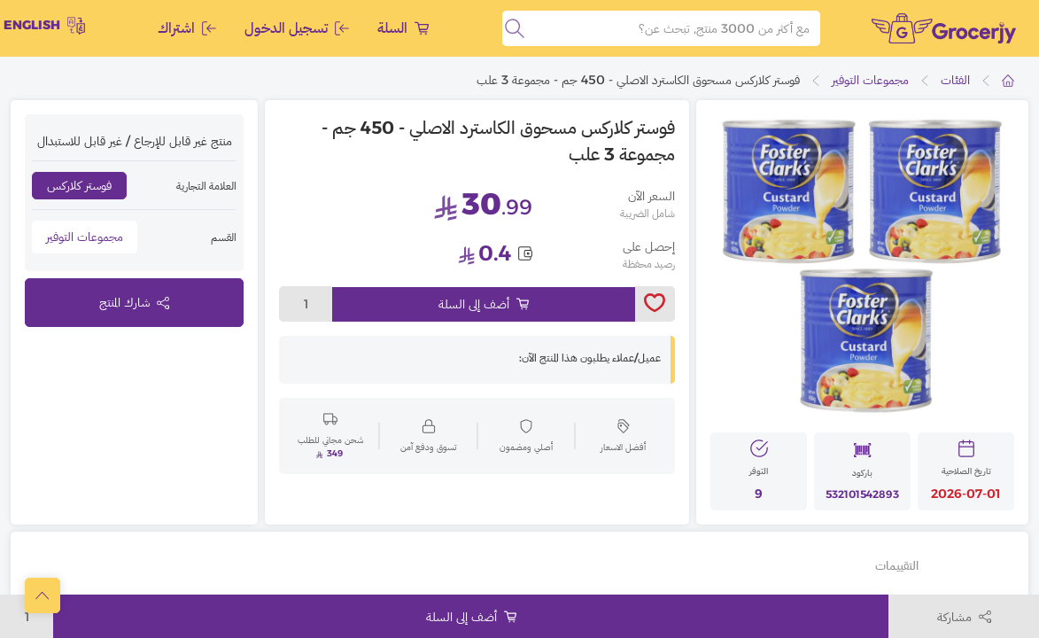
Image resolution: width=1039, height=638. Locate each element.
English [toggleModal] (44, 26)
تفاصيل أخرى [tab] (972, 565)
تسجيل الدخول (296, 27)
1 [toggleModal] (306, 304)
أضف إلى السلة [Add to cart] (483, 304)
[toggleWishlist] (655, 304)
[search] (514, 28)
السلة (403, 27)
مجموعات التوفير (870, 80)
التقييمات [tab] (897, 565)
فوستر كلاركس (79, 185)
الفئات (955, 80)
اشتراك (187, 27)
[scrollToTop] (42, 595)
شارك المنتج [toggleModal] (134, 302)
